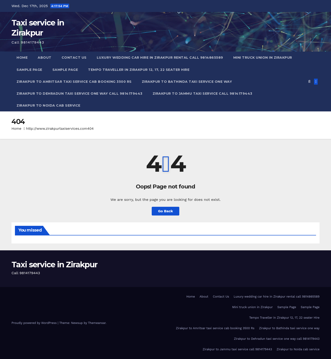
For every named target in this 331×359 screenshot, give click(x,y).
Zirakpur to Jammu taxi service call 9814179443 (202, 93)
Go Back (165, 211)
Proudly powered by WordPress (34, 323)
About (44, 57)
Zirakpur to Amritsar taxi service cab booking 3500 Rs (74, 82)
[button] (309, 81)
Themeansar (97, 323)
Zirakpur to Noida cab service (48, 105)
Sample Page (29, 70)
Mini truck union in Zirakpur (262, 57)
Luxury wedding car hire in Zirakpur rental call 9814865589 (160, 57)
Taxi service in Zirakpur (54, 264)
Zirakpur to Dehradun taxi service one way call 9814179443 (80, 93)
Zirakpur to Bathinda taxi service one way (187, 82)
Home (22, 57)
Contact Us (74, 57)
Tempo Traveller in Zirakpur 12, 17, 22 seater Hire (138, 70)
